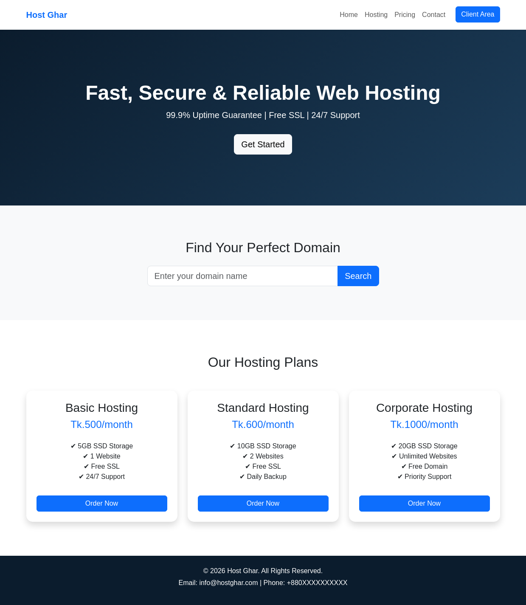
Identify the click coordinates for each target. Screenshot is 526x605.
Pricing (404, 14)
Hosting (376, 14)
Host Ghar (47, 15)
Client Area (477, 14)
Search (358, 276)
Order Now (101, 503)
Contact (433, 14)
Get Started (262, 144)
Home (349, 14)
